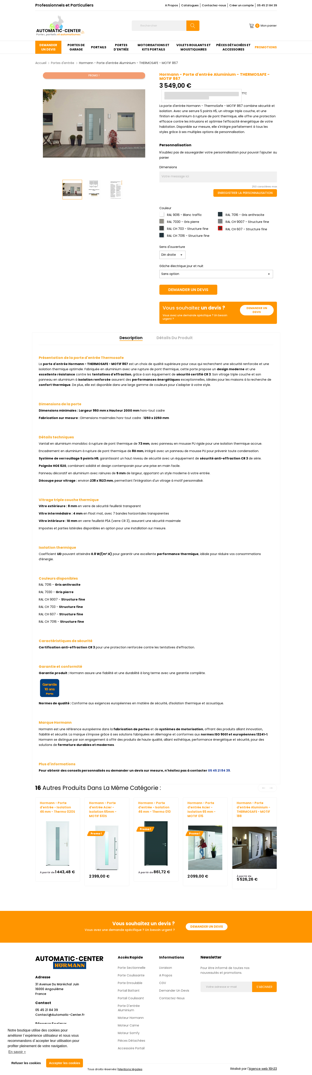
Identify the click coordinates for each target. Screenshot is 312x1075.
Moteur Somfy (129, 1033)
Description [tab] (131, 337)
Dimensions (168, 167)
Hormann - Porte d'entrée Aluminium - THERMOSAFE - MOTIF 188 (253, 809)
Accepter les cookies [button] (64, 1063)
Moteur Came (128, 1025)
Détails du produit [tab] (175, 337)
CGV (162, 983)
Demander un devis (188, 289)
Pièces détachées (131, 1040)
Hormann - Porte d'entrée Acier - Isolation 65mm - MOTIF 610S (102, 809)
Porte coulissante (131, 975)
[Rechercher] (165, 25)
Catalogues (190, 5)
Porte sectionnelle (131, 968)
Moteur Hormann (131, 1018)
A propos (165, 975)
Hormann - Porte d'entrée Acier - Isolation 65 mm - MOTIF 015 (201, 809)
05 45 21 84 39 (267, 5)
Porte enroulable (130, 983)
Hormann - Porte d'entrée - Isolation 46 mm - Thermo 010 (154, 807)
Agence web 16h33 (263, 1069)
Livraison (165, 968)
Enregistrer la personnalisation (245, 193)
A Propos (171, 5)
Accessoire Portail (131, 1048)
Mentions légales (130, 1069)
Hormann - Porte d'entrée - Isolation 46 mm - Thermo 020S (57, 807)
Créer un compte (241, 5)
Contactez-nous (214, 5)
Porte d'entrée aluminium (129, 1008)
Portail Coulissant (131, 998)
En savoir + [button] (17, 1052)
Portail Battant (129, 990)
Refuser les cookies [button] (26, 1063)
